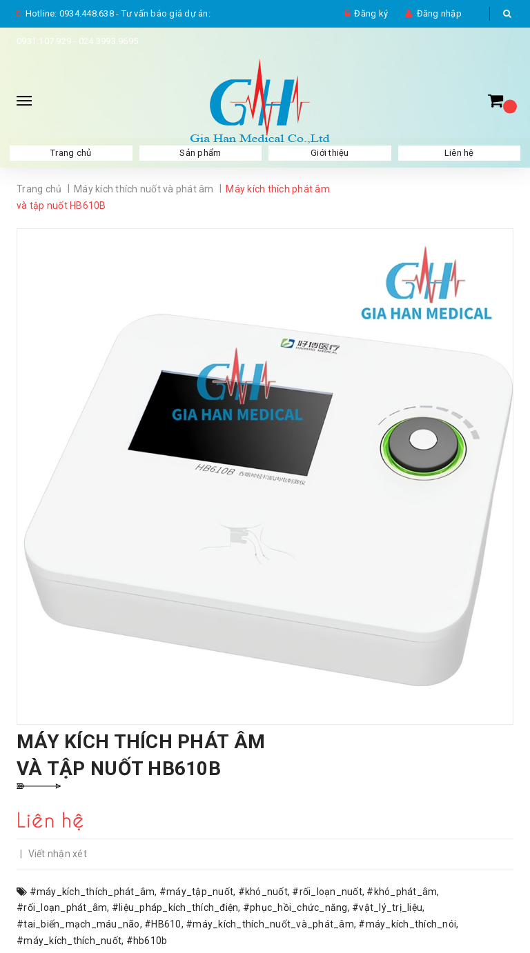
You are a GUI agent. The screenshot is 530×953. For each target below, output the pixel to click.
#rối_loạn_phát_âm (62, 907)
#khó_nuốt (263, 891)
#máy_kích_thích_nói (407, 924)
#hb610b (147, 940)
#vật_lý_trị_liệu (387, 907)
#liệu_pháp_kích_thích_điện (175, 907)
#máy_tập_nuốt (196, 891)
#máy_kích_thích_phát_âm (92, 891)
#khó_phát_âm (401, 891)
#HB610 (162, 924)
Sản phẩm (200, 153)
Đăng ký (371, 13)
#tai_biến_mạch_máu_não (78, 924)
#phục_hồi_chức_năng (295, 907)
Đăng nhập (439, 13)
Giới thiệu (330, 153)
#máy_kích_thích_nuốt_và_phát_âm (270, 924)
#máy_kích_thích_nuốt (69, 940)
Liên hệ (459, 153)
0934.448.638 (86, 13)
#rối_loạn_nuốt (327, 891)
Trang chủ (70, 153)
